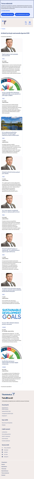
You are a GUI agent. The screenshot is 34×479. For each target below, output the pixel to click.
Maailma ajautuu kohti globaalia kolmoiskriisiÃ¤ (10, 54)
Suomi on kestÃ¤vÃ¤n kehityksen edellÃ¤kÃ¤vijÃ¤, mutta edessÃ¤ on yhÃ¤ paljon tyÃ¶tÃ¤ (11, 94)
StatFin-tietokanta (9, 436)
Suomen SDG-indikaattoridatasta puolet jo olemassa (10, 323)
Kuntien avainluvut (6, 440)
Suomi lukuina (5, 438)
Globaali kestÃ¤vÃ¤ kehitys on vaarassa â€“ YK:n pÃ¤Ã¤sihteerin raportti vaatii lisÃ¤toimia (11, 250)
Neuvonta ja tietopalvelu (7, 422)
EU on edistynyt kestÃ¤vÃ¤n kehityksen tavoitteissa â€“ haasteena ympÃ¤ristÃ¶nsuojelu (10, 134)
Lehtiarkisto (7, 432)
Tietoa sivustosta (5, 473)
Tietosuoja (6, 468)
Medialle (3, 425)
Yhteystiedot (4, 462)
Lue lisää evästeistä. (5, 10)
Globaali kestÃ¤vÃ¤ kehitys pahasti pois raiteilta (11, 172)
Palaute (6, 464)
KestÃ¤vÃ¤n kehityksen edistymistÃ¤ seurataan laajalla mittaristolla (10, 362)
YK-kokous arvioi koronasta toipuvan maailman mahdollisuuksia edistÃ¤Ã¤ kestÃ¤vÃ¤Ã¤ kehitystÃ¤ (11, 290)
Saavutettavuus (4, 470)
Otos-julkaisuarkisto (9, 434)
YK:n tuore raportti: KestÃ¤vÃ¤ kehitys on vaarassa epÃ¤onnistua (10, 211)
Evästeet (6, 475)
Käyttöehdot (7, 466)
